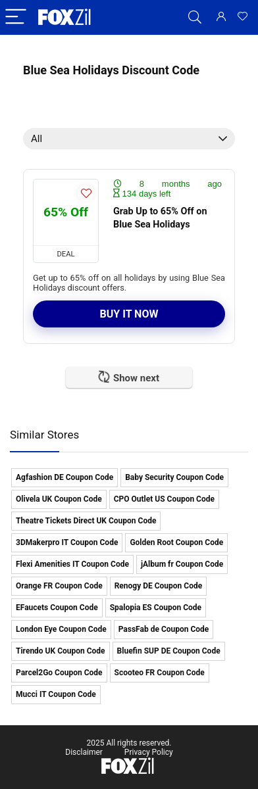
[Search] (195, 17)
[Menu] (16, 17)
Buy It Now (129, 314)
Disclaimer (84, 752)
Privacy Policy (148, 752)
